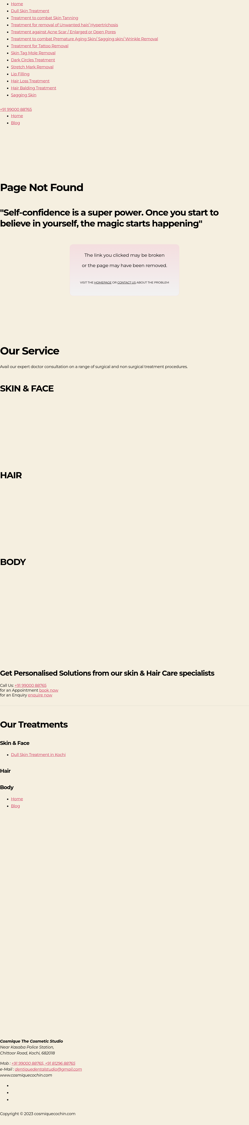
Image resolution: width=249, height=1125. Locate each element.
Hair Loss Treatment (30, 81)
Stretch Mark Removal (32, 67)
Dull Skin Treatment (30, 11)
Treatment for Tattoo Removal (39, 46)
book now (48, 690)
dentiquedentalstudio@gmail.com (48, 1069)
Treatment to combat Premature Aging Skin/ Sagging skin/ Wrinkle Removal (84, 39)
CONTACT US (126, 282)
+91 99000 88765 (30, 685)
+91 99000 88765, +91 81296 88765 (43, 1063)
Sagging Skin (23, 95)
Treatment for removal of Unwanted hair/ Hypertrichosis (64, 25)
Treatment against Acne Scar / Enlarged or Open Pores (63, 32)
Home (17, 4)
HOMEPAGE (103, 282)
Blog (15, 122)
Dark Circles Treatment (33, 60)
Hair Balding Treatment (33, 88)
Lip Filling (20, 74)
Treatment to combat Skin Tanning (44, 18)
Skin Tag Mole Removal (33, 53)
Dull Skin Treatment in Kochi (38, 754)
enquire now (40, 695)
